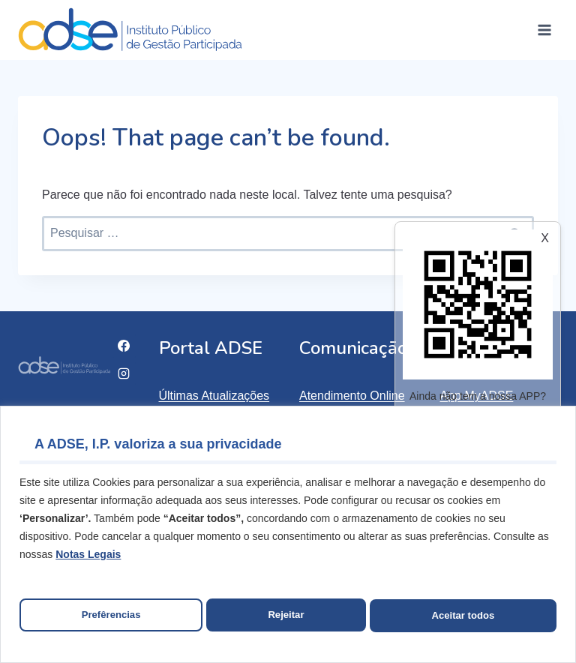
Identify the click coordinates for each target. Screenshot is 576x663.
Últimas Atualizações (214, 395)
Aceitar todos (463, 616)
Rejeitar (286, 616)
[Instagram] (124, 374)
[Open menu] (544, 29)
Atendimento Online (352, 395)
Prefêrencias (110, 616)
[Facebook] (124, 346)
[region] (288, 536)
